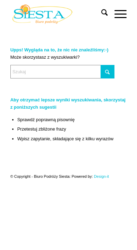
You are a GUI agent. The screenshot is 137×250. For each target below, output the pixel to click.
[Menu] (117, 14)
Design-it (101, 176)
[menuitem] (101, 14)
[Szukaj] (101, 14)
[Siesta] (57, 14)
